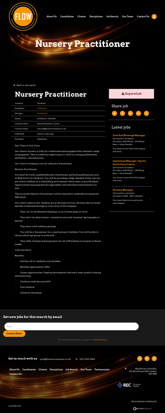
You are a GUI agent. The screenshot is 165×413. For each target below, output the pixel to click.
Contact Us (143, 7)
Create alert (14, 333)
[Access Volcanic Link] (142, 408)
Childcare (41, 108)
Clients (81, 7)
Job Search (112, 7)
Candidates (67, 7)
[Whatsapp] (146, 113)
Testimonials (102, 369)
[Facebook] (122, 113)
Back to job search (26, 85)
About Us (52, 7)
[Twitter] (114, 113)
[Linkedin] (130, 113)
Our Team (127, 7)
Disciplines (96, 7)
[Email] (138, 113)
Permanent (42, 113)
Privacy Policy (101, 340)
